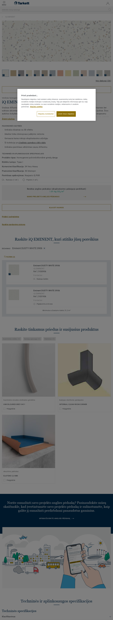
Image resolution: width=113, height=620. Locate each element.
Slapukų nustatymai (46, 114)
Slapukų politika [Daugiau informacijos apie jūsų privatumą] (36, 107)
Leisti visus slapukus (66, 114)
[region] (56, 105)
